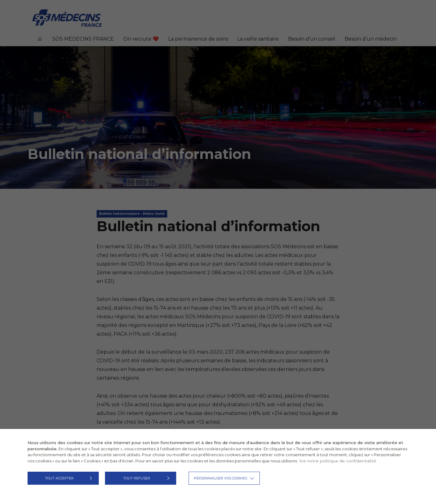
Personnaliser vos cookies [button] (220, 478)
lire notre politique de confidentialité (338, 460)
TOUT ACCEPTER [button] (59, 478)
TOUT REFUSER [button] (136, 478)
